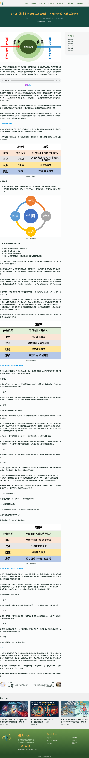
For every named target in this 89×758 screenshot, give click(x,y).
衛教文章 (71, 3)
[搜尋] (88, 3)
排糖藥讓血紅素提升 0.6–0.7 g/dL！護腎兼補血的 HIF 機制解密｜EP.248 (13, 721)
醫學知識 (70, 39)
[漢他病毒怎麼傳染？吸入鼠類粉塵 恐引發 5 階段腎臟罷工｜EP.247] (44, 709)
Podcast (42, 3)
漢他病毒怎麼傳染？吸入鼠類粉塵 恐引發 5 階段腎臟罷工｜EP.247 (43, 721)
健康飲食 (70, 50)
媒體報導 (70, 42)
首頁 (26, 3)
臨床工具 (81, 3)
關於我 (33, 3)
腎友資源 (61, 3)
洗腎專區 (51, 3)
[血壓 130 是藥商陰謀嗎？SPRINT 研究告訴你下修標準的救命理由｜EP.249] (75, 709)
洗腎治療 (70, 48)
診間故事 (70, 44)
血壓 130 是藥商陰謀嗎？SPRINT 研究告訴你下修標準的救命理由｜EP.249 (74, 721)
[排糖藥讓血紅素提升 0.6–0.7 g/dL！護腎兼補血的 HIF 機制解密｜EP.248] (14, 709)
